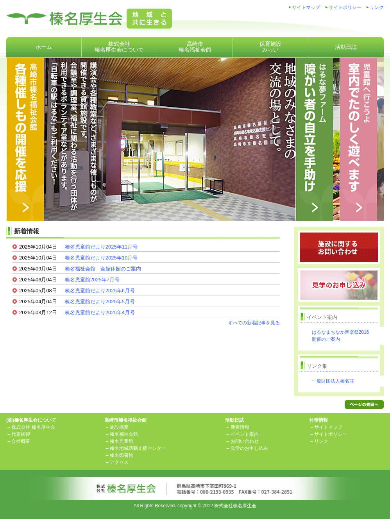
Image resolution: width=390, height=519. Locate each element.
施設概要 (119, 427)
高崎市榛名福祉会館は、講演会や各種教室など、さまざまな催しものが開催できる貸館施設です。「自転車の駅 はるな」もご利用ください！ (195, 139)
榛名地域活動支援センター (138, 448)
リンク (377, 7)
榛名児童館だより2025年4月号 (100, 312)
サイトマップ (306, 7)
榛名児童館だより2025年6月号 (100, 291)
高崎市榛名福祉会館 (195, 47)
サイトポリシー (345, 7)
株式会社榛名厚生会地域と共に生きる (89, 19)
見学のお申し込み (249, 448)
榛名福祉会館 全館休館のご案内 (103, 269)
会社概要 (20, 441)
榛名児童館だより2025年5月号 (100, 301)
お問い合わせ (245, 441)
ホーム (44, 47)
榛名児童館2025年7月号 (92, 280)
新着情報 (240, 427)
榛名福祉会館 (124, 434)
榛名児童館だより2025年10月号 (101, 258)
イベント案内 (245, 434)
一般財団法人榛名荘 (333, 381)
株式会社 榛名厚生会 (33, 427)
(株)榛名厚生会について (31, 420)
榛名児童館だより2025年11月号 (101, 247)
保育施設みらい (270, 47)
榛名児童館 (121, 441)
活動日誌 (346, 47)
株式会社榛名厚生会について (119, 47)
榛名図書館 (121, 455)
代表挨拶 (20, 434)
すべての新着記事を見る (254, 323)
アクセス (119, 462)
